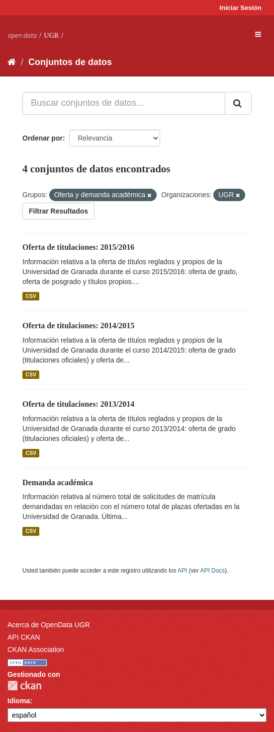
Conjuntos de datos (70, 62)
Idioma (18, 701)
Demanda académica (57, 482)
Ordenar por (42, 138)
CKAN (24, 685)
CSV (30, 296)
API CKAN (23, 637)
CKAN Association (35, 650)
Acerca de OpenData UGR (48, 625)
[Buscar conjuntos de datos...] (123, 103)
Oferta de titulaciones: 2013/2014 (78, 404)
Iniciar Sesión (240, 7)
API (182, 570)
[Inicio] (11, 62)
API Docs (212, 570)
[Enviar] (238, 103)
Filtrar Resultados (58, 211)
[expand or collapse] (258, 34)
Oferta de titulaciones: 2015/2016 (78, 247)
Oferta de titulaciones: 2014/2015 (78, 325)
